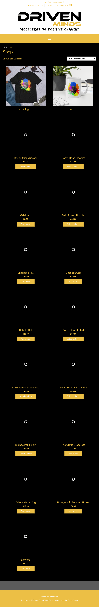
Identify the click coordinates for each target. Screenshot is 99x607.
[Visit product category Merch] (73, 89)
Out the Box (53, 597)
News (36, 600)
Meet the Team (66, 600)
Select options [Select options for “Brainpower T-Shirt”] (26, 454)
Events (75, 600)
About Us (29, 600)
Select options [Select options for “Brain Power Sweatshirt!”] (26, 396)
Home (5, 47)
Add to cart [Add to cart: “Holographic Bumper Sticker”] (73, 511)
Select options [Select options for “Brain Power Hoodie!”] (73, 224)
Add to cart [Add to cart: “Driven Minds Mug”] (25, 511)
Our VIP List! (44, 600)
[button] (49, 38)
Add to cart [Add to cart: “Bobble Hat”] (25, 339)
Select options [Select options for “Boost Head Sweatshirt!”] (73, 396)
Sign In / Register (35, 5)
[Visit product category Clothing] (26, 89)
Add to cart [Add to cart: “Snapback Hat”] (25, 281)
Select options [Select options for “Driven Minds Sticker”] (26, 167)
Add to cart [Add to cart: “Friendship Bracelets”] (73, 454)
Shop (51, 600)
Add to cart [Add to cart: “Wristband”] (25, 224)
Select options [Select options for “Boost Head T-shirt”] (73, 339)
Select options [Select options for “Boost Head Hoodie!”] (73, 167)
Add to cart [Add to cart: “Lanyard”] (25, 568)
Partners (57, 600)
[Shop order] (81, 59)
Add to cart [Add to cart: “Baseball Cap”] (73, 281)
